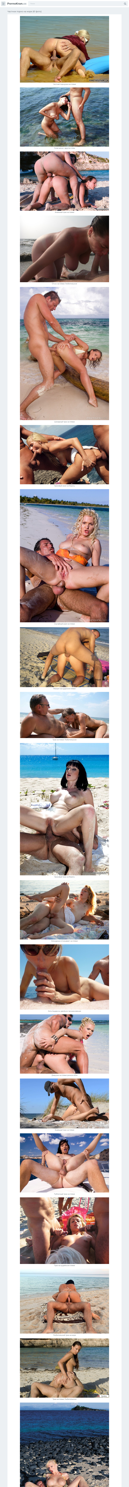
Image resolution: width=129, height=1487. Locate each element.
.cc (17, 4)
